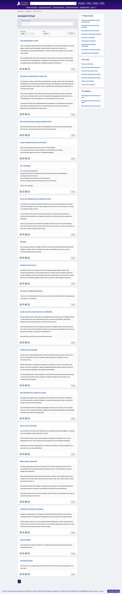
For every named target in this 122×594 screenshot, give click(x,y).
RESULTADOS (23, 31)
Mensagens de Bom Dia (32, 7)
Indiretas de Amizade (87, 37)
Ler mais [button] (101, 591)
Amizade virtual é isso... (28, 265)
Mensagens (21, 11)
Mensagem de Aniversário (72, 7)
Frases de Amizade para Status (91, 78)
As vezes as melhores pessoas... (32, 291)
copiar (73, 69)
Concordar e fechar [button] (113, 591)
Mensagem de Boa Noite (58, 7)
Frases (89, 3)
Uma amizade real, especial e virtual (33, 393)
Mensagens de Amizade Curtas (90, 49)
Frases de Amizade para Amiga (90, 74)
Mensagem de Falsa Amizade (90, 30)
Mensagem (82, 3)
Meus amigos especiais (28, 461)
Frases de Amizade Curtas (89, 71)
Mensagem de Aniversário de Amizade (90, 26)
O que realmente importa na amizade (33, 142)
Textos (102, 3)
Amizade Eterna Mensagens (90, 53)
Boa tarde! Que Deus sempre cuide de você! (35, 121)
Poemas (95, 3)
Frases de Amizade (87, 64)
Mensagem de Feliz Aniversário (91, 106)
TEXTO (44, 31)
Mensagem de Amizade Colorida (91, 34)
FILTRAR (71, 33)
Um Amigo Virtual (26, 561)
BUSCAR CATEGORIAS (25, 20)
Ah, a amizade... (25, 166)
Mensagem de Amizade (88, 41)
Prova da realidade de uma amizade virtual (35, 199)
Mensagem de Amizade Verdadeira (88, 45)
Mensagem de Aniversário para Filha (90, 101)
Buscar (74, 3)
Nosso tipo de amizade (28, 426)
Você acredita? (25, 540)
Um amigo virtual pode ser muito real (33, 76)
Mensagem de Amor (84, 7)
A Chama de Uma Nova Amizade (31, 509)
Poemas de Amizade (87, 81)
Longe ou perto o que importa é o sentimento (36, 312)
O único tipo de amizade (28, 350)
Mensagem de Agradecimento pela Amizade (90, 21)
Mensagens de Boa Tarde (45, 7)
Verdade (23, 242)
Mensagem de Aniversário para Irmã (90, 96)
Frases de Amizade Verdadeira (90, 67)
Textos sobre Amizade (88, 84)
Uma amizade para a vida (29, 41)
